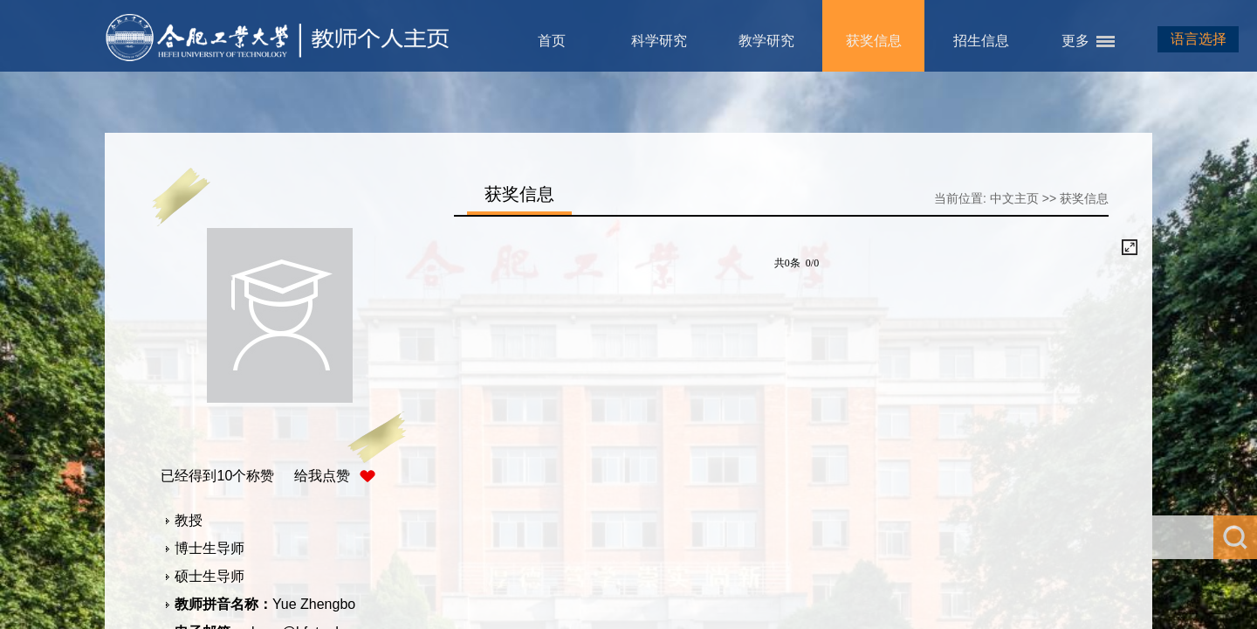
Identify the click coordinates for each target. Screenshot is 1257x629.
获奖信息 (874, 40)
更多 (1075, 40)
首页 (552, 40)
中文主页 (1014, 198)
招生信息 (981, 40)
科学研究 (659, 40)
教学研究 (766, 40)
